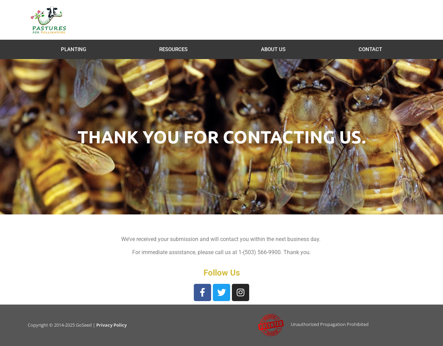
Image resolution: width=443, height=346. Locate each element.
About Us (273, 49)
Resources (173, 49)
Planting (73, 49)
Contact (370, 49)
